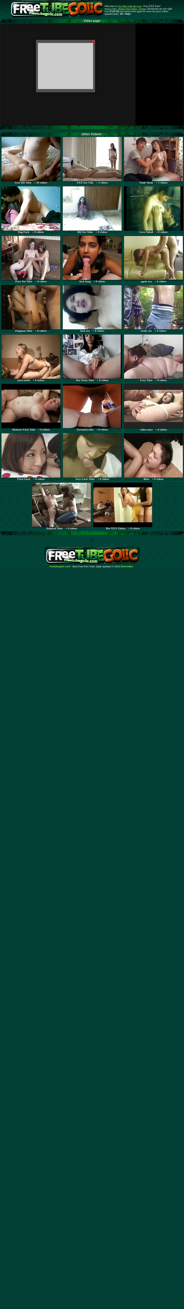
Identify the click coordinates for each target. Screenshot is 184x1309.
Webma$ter (127, 566)
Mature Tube (111, 9)
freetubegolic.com (60, 566)
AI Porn (142, 9)
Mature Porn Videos (127, 9)
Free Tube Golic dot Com (129, 6)
